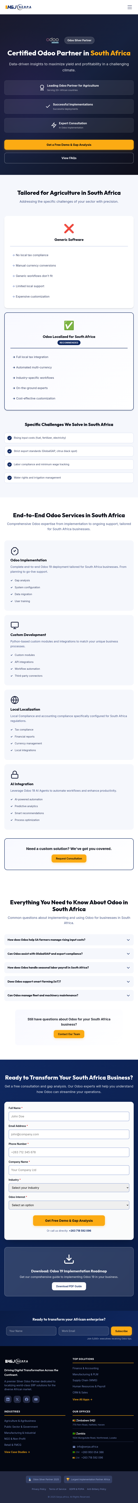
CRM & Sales (80, 1392)
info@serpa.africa (85, 1446)
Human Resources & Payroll (89, 1386)
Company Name (19, 1161)
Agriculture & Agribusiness (20, 1420)
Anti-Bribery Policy (96, 1489)
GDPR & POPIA (76, 1489)
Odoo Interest (18, 1196)
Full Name (16, 1107)
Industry (15, 1179)
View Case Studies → (17, 1451)
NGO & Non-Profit (15, 1438)
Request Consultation (69, 858)
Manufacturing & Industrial (20, 1432)
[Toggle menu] (130, 7)
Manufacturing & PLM (85, 1374)
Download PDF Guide (69, 1286)
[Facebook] (26, 1399)
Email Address (18, 1125)
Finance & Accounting (86, 1368)
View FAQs (69, 158)
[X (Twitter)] (17, 1399)
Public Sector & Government (21, 1426)
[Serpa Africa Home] (18, 7)
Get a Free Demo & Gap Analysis (69, 145)
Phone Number (19, 1143)
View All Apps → (82, 1399)
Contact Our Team (69, 1034)
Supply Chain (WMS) (85, 1380)
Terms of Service (57, 1489)
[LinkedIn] (8, 1399)
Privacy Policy (39, 1489)
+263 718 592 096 (80, 1230)
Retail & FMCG (12, 1444)
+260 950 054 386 (92, 1452)
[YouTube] (36, 1399)
